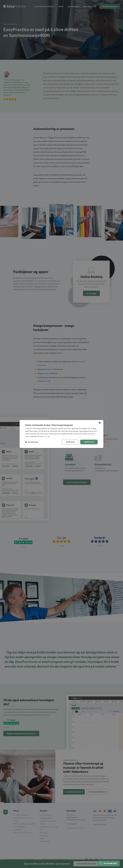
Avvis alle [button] (70, 442)
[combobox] (100, 423)
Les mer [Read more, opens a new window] (47, 436)
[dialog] (61, 434)
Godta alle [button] (89, 442)
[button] (31, 442)
